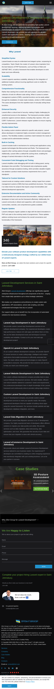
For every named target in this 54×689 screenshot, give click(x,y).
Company (4, 651)
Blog (2, 658)
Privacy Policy (30, 681)
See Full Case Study (41, 489)
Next (52, 491)
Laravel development (18, 291)
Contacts (4, 661)
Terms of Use (15, 639)
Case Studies (5, 654)
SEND (44, 566)
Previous (2, 491)
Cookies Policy (24, 639)
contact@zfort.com (12, 608)
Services (4, 648)
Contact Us (9, 42)
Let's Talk (28, 2)
